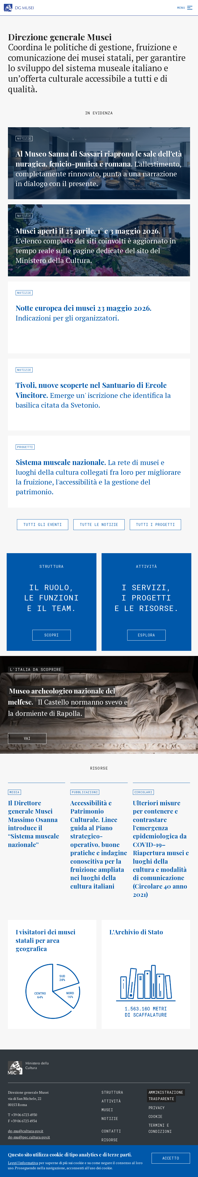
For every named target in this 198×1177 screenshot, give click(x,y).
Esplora (146, 635)
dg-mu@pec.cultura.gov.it (29, 1137)
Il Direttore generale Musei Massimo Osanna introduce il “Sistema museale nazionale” (33, 823)
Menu (183, 8)
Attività (111, 1101)
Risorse (110, 1139)
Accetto (170, 1158)
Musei (107, 1109)
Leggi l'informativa (23, 1162)
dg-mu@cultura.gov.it (25, 1130)
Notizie (110, 1118)
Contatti (111, 1131)
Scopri (51, 635)
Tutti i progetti (155, 524)
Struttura (112, 1092)
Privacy (156, 1107)
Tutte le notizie (99, 524)
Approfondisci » (99, 163)
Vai (27, 738)
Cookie (155, 1116)
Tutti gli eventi (42, 524)
